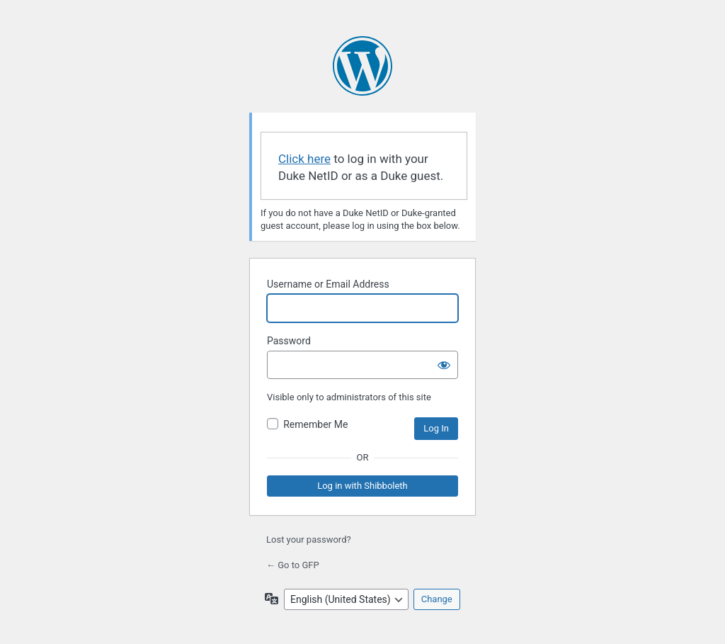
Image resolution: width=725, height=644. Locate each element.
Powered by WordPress (362, 66)
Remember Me (315, 424)
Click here (304, 159)
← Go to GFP (292, 565)
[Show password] (444, 365)
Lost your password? (308, 539)
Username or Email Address (328, 284)
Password (289, 340)
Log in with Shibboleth (362, 485)
